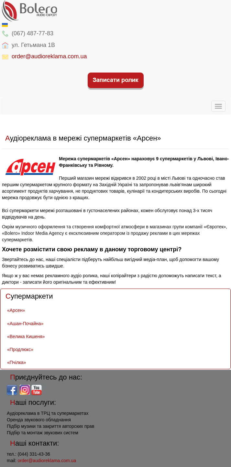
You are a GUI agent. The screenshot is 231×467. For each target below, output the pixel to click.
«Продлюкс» (20, 349)
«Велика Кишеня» (26, 336)
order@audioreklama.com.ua (49, 56)
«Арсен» (16, 310)
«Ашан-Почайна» (25, 323)
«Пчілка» (16, 362)
